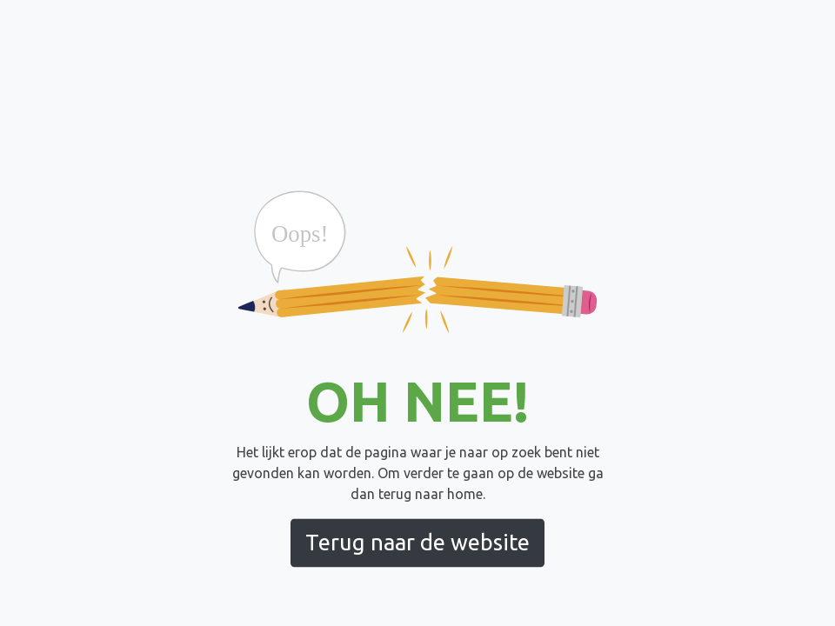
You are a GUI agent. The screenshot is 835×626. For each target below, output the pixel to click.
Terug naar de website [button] (417, 542)
